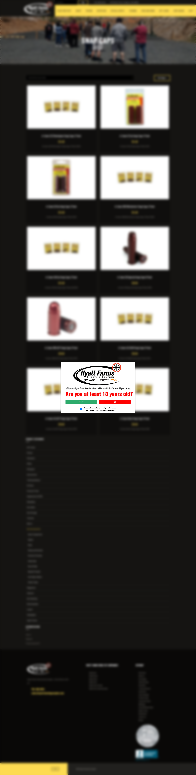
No (115, 402)
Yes (81, 402)
